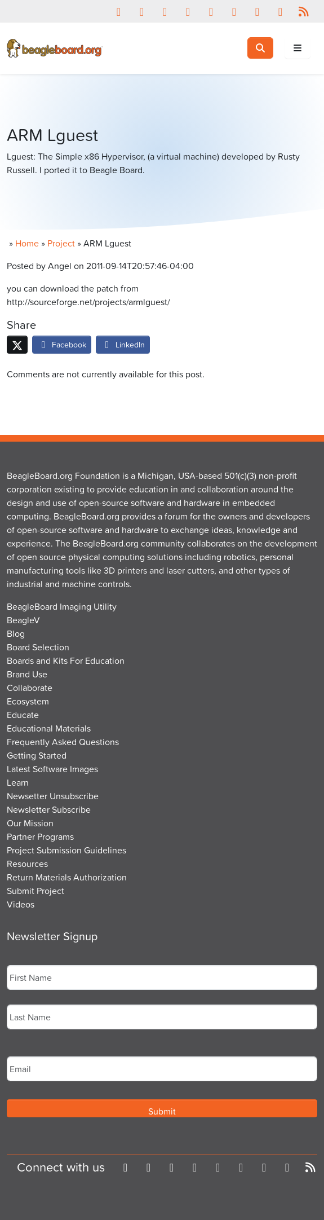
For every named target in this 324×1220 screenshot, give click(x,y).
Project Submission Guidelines (66, 850)
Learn (18, 782)
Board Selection (38, 647)
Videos (20, 904)
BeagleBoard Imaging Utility (62, 606)
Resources (27, 863)
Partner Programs (40, 836)
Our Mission (30, 823)
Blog (16, 633)
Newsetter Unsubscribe (53, 796)
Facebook (61, 344)
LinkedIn (123, 344)
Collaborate (29, 687)
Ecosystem (28, 701)
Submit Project (35, 890)
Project (61, 243)
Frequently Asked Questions (63, 741)
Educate (23, 714)
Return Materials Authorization (67, 877)
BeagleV (23, 620)
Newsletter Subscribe (49, 809)
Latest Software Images (52, 769)
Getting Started (36, 755)
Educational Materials (49, 728)
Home (27, 243)
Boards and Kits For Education (66, 660)
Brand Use (27, 674)
